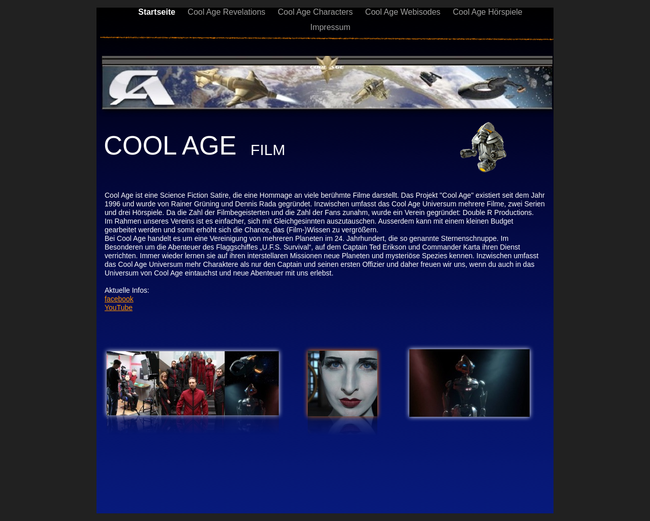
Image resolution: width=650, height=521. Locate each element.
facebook (119, 299)
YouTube (119, 307)
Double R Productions (497, 212)
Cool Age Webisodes (404, 12)
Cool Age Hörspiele (488, 12)
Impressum (330, 27)
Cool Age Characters (316, 12)
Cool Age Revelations (228, 12)
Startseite (157, 12)
